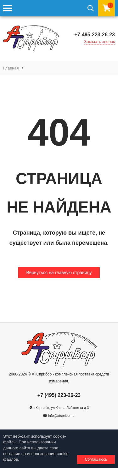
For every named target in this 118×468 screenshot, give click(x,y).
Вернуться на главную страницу (59, 272)
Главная (11, 68)
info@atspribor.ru (61, 415)
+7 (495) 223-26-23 (59, 395)
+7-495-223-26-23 (94, 34)
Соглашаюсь (96, 459)
